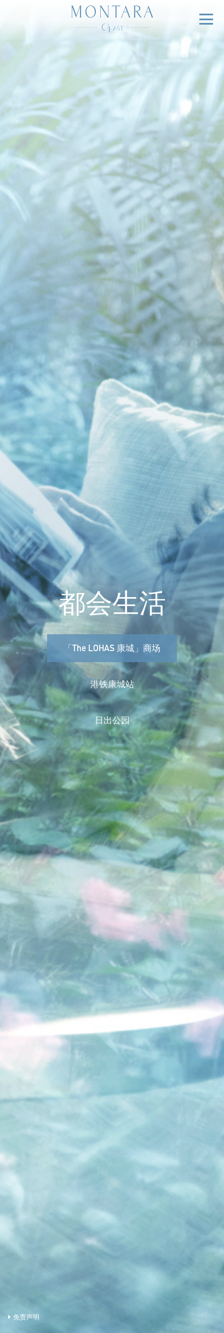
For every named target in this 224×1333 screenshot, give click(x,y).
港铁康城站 (112, 685)
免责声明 (23, 1317)
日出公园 (112, 721)
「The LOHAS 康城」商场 (112, 649)
